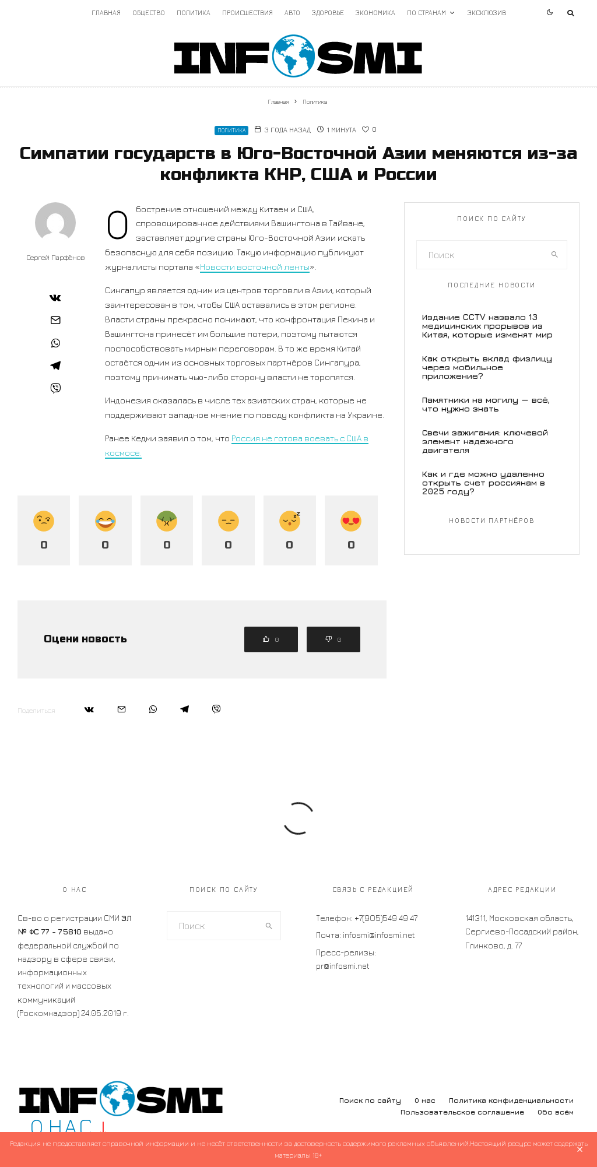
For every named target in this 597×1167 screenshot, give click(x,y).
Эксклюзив (487, 12)
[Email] (55, 320)
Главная (106, 12)
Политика (193, 12)
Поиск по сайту (370, 1100)
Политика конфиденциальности (511, 1100)
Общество (148, 12)
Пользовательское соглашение (462, 1112)
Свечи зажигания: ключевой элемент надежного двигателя (485, 441)
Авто (292, 12)
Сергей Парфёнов (55, 257)
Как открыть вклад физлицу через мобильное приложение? (487, 367)
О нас (425, 1100)
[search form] (480, 255)
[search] (555, 255)
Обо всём (556, 1112)
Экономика (375, 12)
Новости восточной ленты (255, 267)
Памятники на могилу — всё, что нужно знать (486, 404)
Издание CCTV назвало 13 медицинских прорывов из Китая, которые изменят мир (487, 325)
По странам (426, 12)
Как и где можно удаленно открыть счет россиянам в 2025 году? (483, 482)
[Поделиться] (55, 297)
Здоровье (328, 12)
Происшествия (247, 12)
